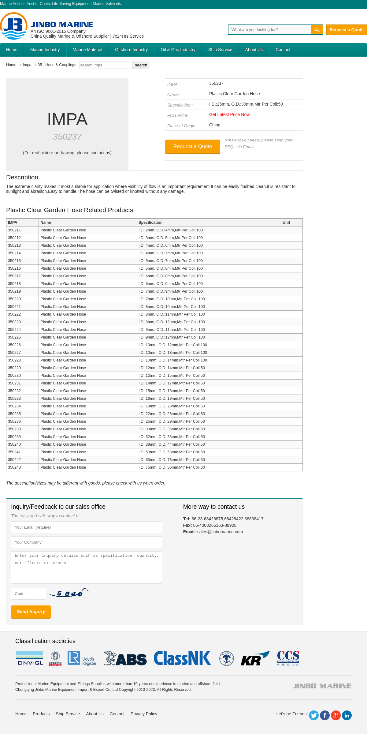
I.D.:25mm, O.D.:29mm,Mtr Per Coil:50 (172, 421)
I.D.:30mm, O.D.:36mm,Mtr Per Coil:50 (172, 429)
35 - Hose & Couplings (57, 65)
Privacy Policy (144, 713)
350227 (14, 352)
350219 (14, 291)
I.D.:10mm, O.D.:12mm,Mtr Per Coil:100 (173, 345)
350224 (14, 330)
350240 (14, 444)
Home (11, 49)
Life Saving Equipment (71, 4)
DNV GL (29, 658)
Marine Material (87, 49)
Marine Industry (45, 49)
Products (41, 713)
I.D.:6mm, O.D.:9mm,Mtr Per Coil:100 (171, 284)
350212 (14, 238)
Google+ (336, 715)
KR (255, 658)
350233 (14, 398)
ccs (287, 658)
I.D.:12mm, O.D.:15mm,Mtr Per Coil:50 (172, 375)
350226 (14, 345)
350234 (14, 406)
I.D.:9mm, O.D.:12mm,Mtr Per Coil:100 (172, 337)
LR (82, 658)
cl (183, 658)
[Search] (269, 29)
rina (226, 658)
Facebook (325, 715)
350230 (14, 375)
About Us (254, 49)
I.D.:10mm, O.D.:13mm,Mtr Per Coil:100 (173, 352)
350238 (14, 429)
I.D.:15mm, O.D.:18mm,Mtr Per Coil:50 (172, 391)
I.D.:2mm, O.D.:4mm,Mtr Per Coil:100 (171, 230)
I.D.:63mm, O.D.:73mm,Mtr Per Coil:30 (172, 460)
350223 (14, 322)
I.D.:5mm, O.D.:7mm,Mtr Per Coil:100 (171, 261)
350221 (14, 307)
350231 (14, 383)
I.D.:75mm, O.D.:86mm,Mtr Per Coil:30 (172, 467)
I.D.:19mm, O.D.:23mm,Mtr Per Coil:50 (172, 406)
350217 (14, 276)
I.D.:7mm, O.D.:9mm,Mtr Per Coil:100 (171, 291)
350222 (14, 314)
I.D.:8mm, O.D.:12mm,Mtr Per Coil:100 (172, 322)
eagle (125, 658)
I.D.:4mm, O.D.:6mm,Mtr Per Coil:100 (171, 245)
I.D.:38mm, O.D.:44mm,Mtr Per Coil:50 (172, 444)
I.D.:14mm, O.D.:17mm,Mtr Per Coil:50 (172, 383)
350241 (14, 452)
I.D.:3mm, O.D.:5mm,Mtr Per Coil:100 (171, 238)
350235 (14, 414)
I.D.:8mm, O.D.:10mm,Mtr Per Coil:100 (172, 307)
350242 (14, 460)
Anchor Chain (38, 4)
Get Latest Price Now (229, 114)
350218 (14, 284)
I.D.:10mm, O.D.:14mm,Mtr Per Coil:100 (173, 360)
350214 (14, 253)
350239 (14, 437)
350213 (14, 245)
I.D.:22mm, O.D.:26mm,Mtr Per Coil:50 (172, 414)
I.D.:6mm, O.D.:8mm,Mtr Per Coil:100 (171, 276)
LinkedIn (347, 715)
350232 (14, 391)
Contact (283, 49)
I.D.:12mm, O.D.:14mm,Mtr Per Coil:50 (172, 368)
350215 (14, 261)
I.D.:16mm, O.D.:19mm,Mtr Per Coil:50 (172, 398)
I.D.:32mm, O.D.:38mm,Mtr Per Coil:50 (172, 437)
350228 (14, 360)
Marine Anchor (12, 4)
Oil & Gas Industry (178, 49)
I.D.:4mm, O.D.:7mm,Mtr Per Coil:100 (171, 253)
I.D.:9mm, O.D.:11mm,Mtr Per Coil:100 (172, 330)
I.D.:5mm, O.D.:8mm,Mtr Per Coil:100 (171, 268)
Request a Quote (347, 29)
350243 (14, 467)
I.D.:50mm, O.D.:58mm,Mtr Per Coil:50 (172, 452)
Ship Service (220, 49)
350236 (14, 421)
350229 (14, 368)
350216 (14, 268)
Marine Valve (104, 4)
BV (55, 658)
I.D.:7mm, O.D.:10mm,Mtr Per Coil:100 (172, 299)
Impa (27, 65)
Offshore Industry (131, 49)
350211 (14, 230)
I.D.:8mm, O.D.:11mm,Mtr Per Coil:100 (172, 314)
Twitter (314, 715)
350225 (14, 337)
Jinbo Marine (62, 24)
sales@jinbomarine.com (220, 531)
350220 (14, 299)
